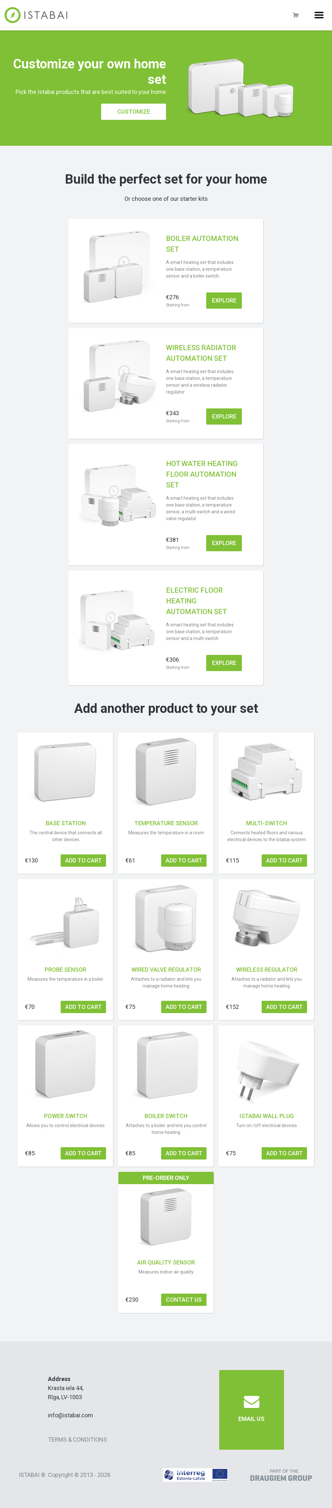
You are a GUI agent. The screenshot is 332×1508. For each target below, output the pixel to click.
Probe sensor (65, 969)
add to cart (83, 860)
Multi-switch (266, 823)
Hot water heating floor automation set (202, 474)
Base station (66, 823)
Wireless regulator (266, 969)
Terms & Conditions (77, 1440)
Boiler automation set (202, 243)
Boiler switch (166, 1116)
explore (224, 300)
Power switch (65, 1116)
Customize (133, 111)
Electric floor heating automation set (196, 601)
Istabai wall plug (267, 1116)
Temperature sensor (166, 823)
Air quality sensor (166, 1262)
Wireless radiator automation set (201, 353)
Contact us (184, 1299)
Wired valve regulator (166, 969)
